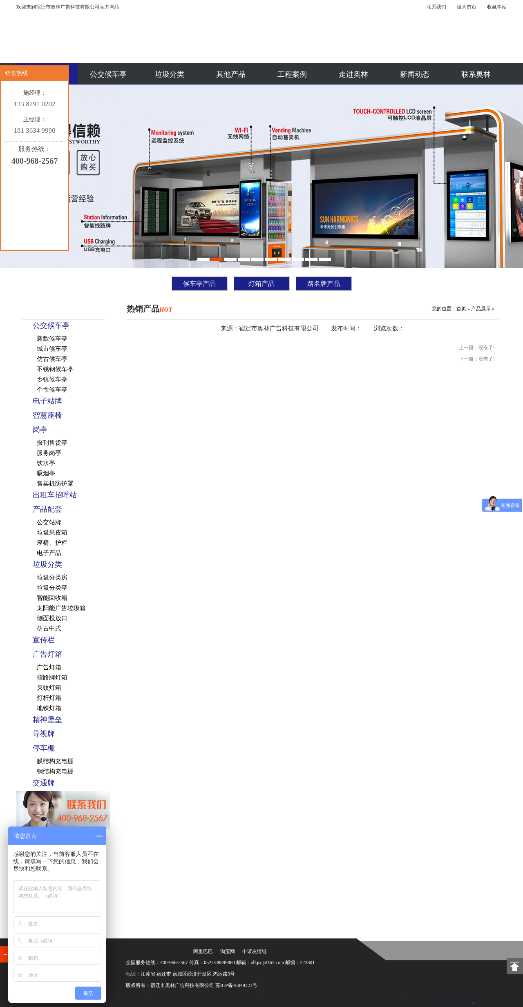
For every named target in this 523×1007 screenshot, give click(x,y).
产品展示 (481, 309)
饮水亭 (46, 463)
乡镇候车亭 (52, 379)
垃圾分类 (169, 74)
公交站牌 (49, 522)
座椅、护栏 (52, 542)
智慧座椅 (47, 415)
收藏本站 (497, 7)
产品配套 (47, 509)
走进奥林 (353, 74)
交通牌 (44, 783)
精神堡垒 (47, 719)
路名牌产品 (323, 283)
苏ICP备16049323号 (236, 985)
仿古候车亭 (52, 359)
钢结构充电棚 (55, 771)
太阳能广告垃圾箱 (61, 608)
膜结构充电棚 (55, 761)
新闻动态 (414, 74)
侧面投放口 (52, 618)
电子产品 (49, 553)
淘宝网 (227, 951)
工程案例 (292, 74)
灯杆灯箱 (49, 698)
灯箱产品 (261, 283)
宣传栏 (44, 640)
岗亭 (40, 430)
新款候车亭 (52, 338)
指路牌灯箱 (52, 677)
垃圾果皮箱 (52, 532)
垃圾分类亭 (52, 587)
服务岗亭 (49, 453)
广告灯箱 (47, 654)
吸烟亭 (46, 473)
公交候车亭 (108, 74)
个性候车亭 (52, 389)
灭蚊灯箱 (49, 687)
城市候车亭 (52, 348)
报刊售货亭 (52, 442)
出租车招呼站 (55, 495)
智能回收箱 (52, 598)
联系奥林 (476, 74)
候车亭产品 (199, 283)
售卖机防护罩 (55, 483)
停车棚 (44, 748)
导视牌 (44, 734)
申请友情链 (254, 951)
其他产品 (231, 74)
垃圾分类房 (52, 577)
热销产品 (149, 308)
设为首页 (466, 7)
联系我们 (436, 7)
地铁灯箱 (49, 708)
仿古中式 (49, 628)
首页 (461, 309)
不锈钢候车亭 (55, 369)
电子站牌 (47, 401)
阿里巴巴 (203, 951)
